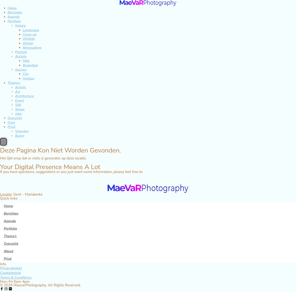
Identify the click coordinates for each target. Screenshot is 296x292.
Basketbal (30, 65)
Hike (26, 61)
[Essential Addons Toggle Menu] (3, 142)
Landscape (31, 30)
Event (19, 100)
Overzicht (15, 118)
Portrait (21, 52)
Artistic (20, 87)
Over (11, 122)
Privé (11, 127)
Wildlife (29, 39)
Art (17, 91)
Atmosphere (32, 47)
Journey (21, 69)
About (8, 251)
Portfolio (14, 21)
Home (12, 8)
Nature (20, 25)
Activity (21, 56)
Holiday (29, 78)
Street (20, 109)
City (26, 74)
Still (18, 105)
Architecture (24, 96)
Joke (18, 113)
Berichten (15, 12)
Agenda (14, 16)
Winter (28, 43)
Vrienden (22, 131)
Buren (19, 135)
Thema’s (14, 83)
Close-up (30, 34)
